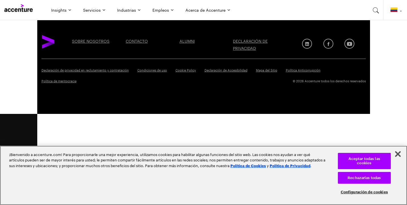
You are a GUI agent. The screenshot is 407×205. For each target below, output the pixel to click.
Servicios (92, 10)
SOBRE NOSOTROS (91, 41)
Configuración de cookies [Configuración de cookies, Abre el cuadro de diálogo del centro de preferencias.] (364, 192)
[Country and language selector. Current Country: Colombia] (395, 10)
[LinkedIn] (307, 44)
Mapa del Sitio (266, 69)
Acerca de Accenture (205, 10)
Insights (59, 10)
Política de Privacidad (290, 165)
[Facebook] (328, 44)
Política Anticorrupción (303, 69)
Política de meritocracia (59, 80)
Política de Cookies (248, 165)
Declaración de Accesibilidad (225, 69)
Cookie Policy (185, 69)
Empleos (160, 10)
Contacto (137, 41)
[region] (203, 175)
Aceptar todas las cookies (364, 161)
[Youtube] (349, 44)
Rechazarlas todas (364, 178)
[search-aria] (376, 10)
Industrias (126, 10)
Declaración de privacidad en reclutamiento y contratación (85, 69)
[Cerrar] (398, 154)
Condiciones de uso (152, 69)
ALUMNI (187, 41)
